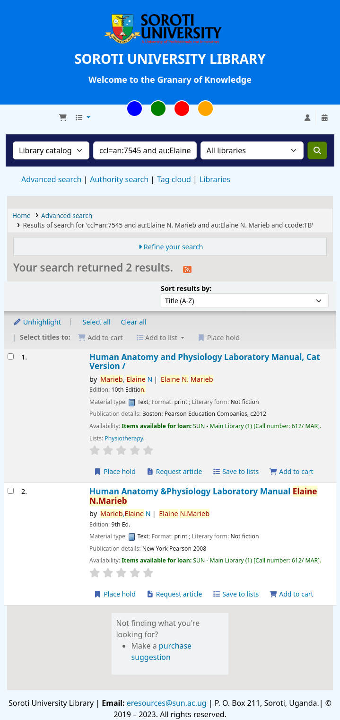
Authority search (119, 179)
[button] (63, 118)
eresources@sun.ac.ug (166, 703)
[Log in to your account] (307, 118)
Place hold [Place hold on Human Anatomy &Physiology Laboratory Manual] (115, 593)
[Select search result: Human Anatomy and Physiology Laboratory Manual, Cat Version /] (11, 356)
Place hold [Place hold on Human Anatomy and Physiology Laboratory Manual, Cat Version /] (115, 471)
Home (21, 215)
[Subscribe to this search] (187, 269)
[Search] (317, 150)
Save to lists (235, 471)
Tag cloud (174, 179)
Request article (174, 471)
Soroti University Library (31, 117)
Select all (97, 321)
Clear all (134, 321)
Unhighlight (37, 321)
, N (126, 379)
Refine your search (173, 246)
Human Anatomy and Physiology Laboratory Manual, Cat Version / (204, 361)
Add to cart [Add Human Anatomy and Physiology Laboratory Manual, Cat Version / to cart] (291, 471)
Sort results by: (186, 288)
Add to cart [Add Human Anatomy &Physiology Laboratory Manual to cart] (291, 593)
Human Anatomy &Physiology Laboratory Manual (203, 496)
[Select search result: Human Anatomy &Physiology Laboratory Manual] (11, 491)
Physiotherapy (124, 438)
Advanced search (51, 179)
